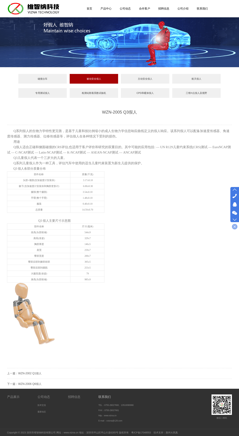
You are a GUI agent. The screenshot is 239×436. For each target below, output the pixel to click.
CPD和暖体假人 (145, 93)
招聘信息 (74, 397)
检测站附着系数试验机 (94, 93)
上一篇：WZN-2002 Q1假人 (24, 381)
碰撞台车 (42, 78)
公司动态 (44, 397)
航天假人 (196, 78)
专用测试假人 (42, 93)
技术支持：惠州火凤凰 (166, 432)
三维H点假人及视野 (196, 93)
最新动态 (42, 412)
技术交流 (42, 405)
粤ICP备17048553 (141, 432)
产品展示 (13, 397)
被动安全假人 (94, 78)
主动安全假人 (145, 78)
